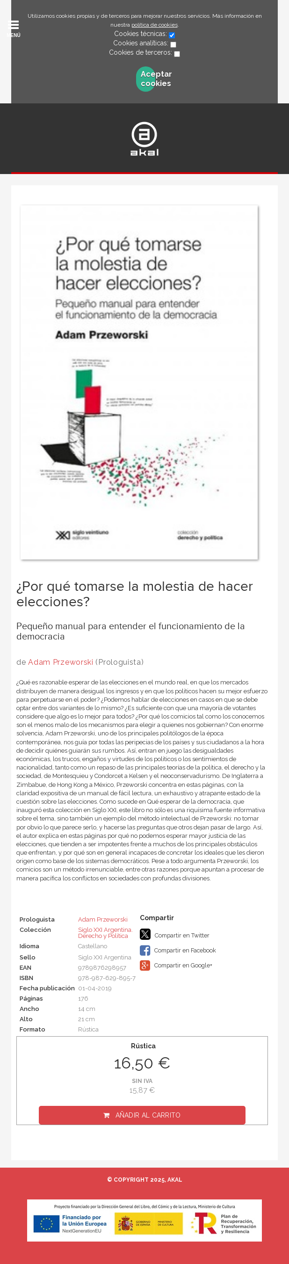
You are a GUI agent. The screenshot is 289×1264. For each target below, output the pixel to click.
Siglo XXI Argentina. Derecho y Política (105, 933)
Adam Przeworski (61, 662)
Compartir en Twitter (175, 934)
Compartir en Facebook (178, 950)
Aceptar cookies (148, 79)
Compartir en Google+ (176, 965)
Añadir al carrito (148, 1115)
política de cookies (154, 25)
